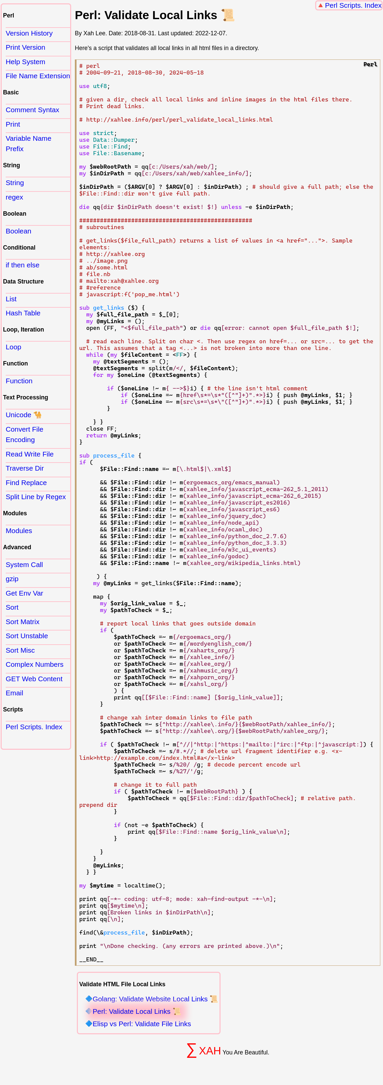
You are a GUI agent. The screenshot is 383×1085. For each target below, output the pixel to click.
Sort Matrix (23, 621)
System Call (24, 564)
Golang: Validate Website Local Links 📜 (155, 999)
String (15, 182)
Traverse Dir (25, 468)
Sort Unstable (27, 636)
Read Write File (30, 454)
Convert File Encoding (24, 434)
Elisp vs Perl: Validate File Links (142, 1024)
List (11, 299)
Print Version (25, 47)
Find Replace (26, 482)
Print (13, 124)
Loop (13, 347)
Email (14, 693)
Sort (12, 607)
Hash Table (23, 313)
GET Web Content (34, 679)
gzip (12, 578)
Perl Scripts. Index (353, 5)
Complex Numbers (34, 664)
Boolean (18, 231)
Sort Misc (20, 650)
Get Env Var (24, 593)
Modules (19, 530)
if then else (23, 265)
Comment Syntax (32, 110)
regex (14, 197)
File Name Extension (38, 76)
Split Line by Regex (36, 497)
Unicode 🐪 (24, 415)
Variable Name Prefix (28, 143)
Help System (25, 62)
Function (19, 381)
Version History (29, 33)
